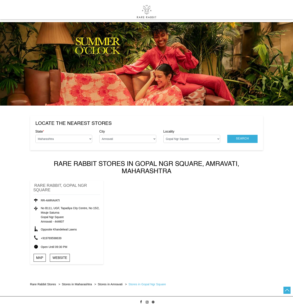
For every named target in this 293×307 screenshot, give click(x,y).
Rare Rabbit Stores (43, 284)
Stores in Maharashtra (77, 284)
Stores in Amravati (110, 284)
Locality (168, 131)
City (102, 131)
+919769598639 (51, 238)
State (39, 131)
